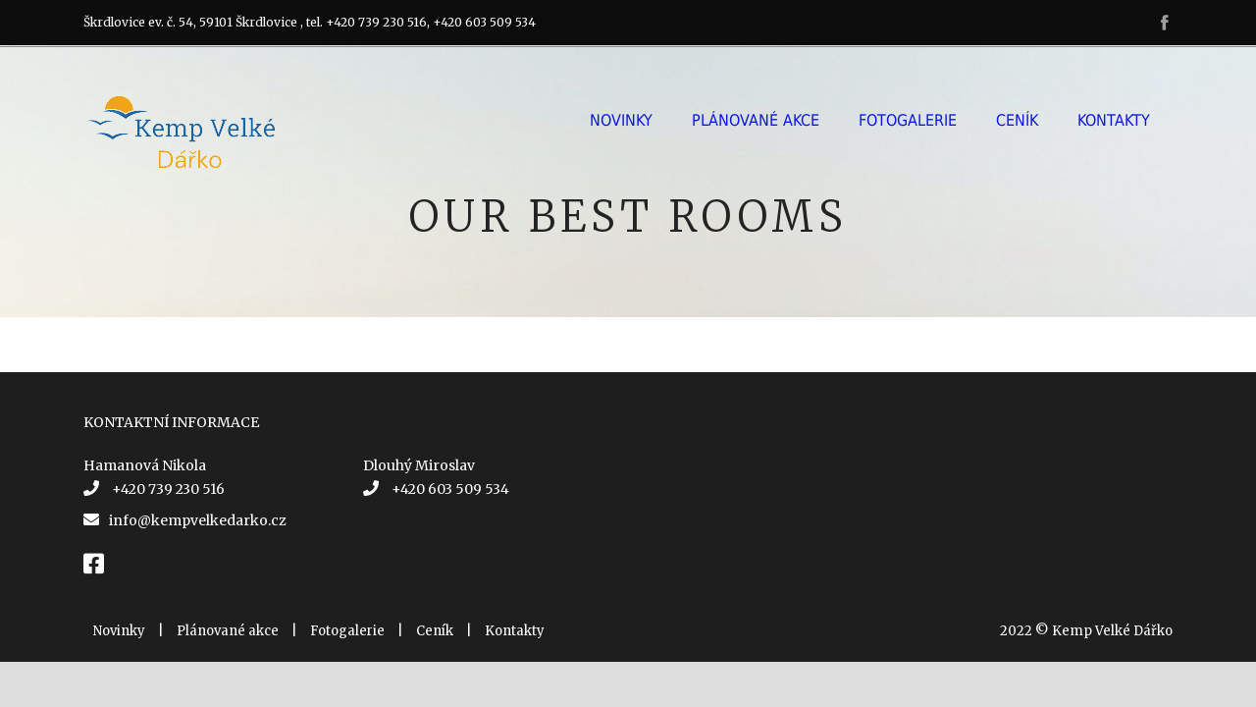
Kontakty (1113, 120)
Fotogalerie (908, 120)
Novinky (621, 120)
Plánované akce (755, 120)
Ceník (1017, 120)
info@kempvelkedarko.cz (198, 520)
